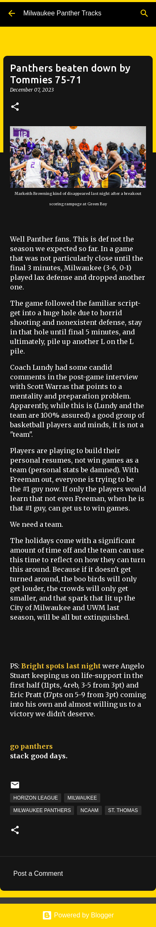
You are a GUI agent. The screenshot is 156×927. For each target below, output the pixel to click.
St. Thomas (123, 810)
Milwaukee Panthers (42, 810)
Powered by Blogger (78, 915)
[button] (15, 107)
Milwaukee (82, 798)
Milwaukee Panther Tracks (62, 13)
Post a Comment (38, 873)
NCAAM (89, 810)
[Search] (144, 13)
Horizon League (35, 798)
